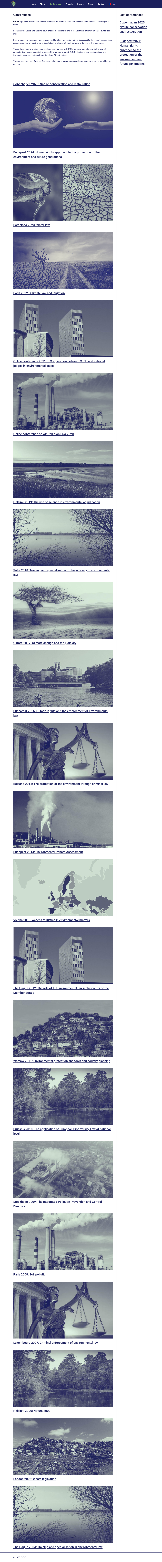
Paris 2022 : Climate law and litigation (39, 293)
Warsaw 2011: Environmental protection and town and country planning (61, 1061)
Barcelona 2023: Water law (31, 225)
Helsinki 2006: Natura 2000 (31, 1411)
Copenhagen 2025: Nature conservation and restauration (133, 27)
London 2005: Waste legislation (34, 1479)
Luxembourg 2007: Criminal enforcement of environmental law (55, 1342)
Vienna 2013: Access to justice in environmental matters (51, 920)
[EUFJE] (14, 4)
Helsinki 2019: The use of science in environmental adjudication (56, 502)
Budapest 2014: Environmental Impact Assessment (48, 852)
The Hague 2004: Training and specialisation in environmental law (58, 1547)
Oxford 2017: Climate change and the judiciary (44, 643)
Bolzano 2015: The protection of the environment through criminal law (60, 784)
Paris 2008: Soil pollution (30, 1274)
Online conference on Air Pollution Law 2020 (43, 434)
